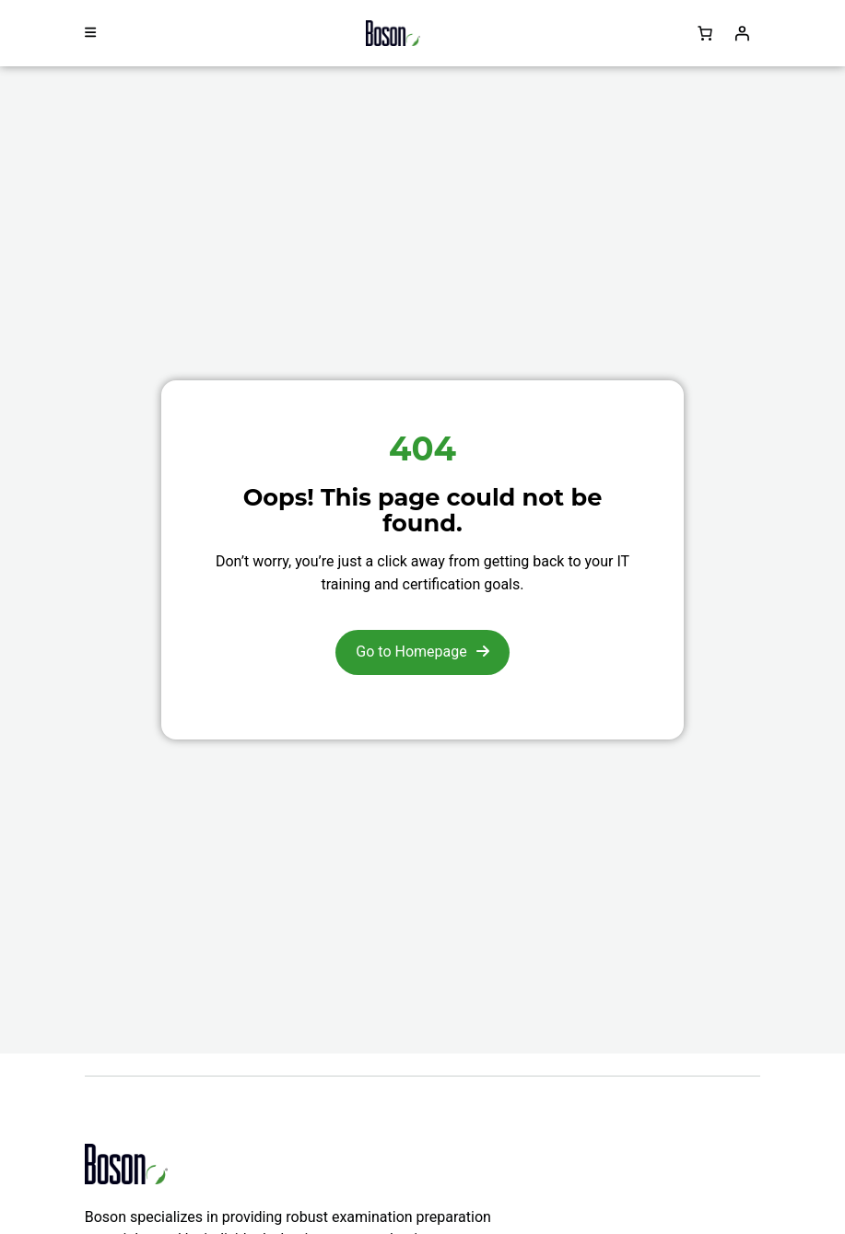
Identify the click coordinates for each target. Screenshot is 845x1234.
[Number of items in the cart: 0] (705, 33)
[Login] (741, 33)
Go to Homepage (411, 651)
